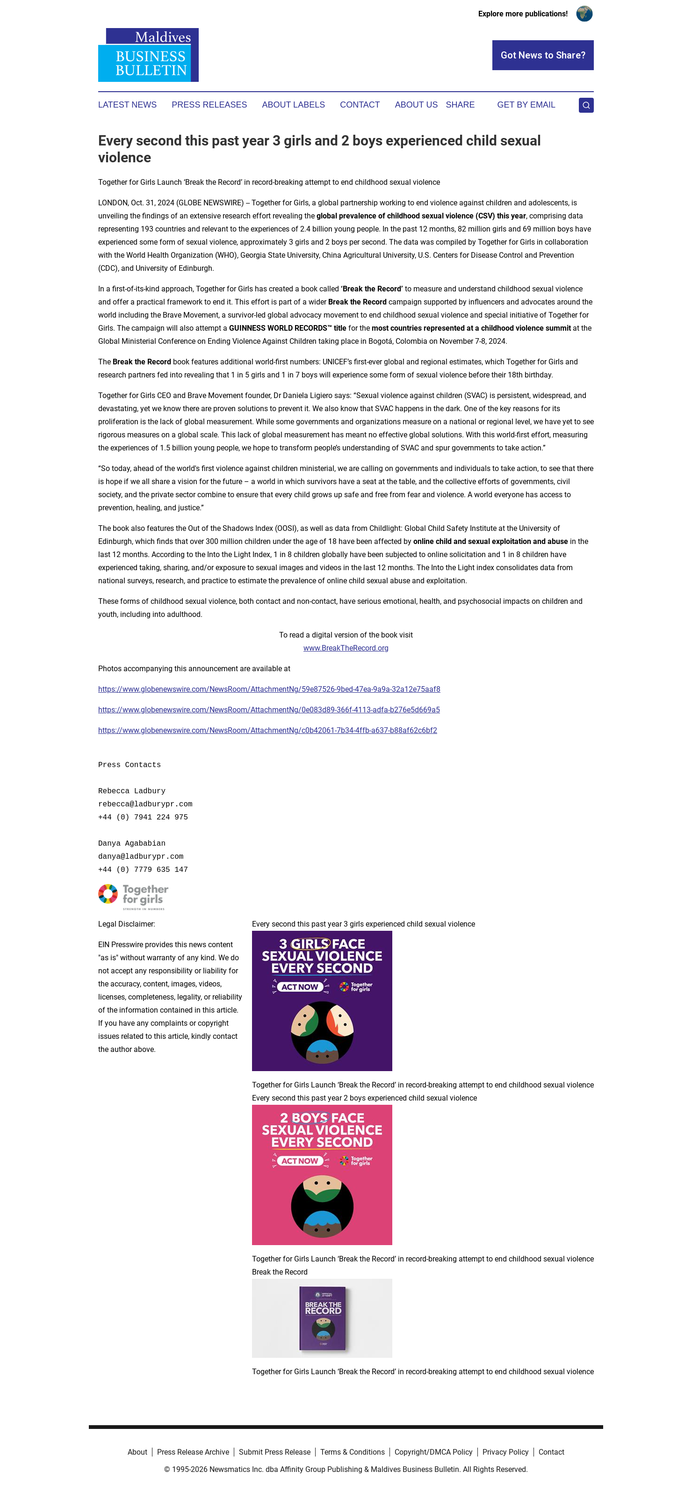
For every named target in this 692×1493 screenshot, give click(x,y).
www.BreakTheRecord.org (346, 648)
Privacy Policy (506, 1452)
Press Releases (209, 104)
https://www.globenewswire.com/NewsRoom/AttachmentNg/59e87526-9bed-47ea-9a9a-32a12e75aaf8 (269, 689)
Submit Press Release (274, 1452)
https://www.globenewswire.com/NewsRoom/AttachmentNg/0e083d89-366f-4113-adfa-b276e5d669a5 (269, 709)
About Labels (293, 104)
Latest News (127, 104)
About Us (416, 104)
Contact (360, 104)
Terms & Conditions (352, 1452)
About (137, 1452)
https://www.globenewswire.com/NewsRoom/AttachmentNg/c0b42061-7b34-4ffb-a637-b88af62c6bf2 (267, 730)
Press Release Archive (193, 1452)
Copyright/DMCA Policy (434, 1452)
